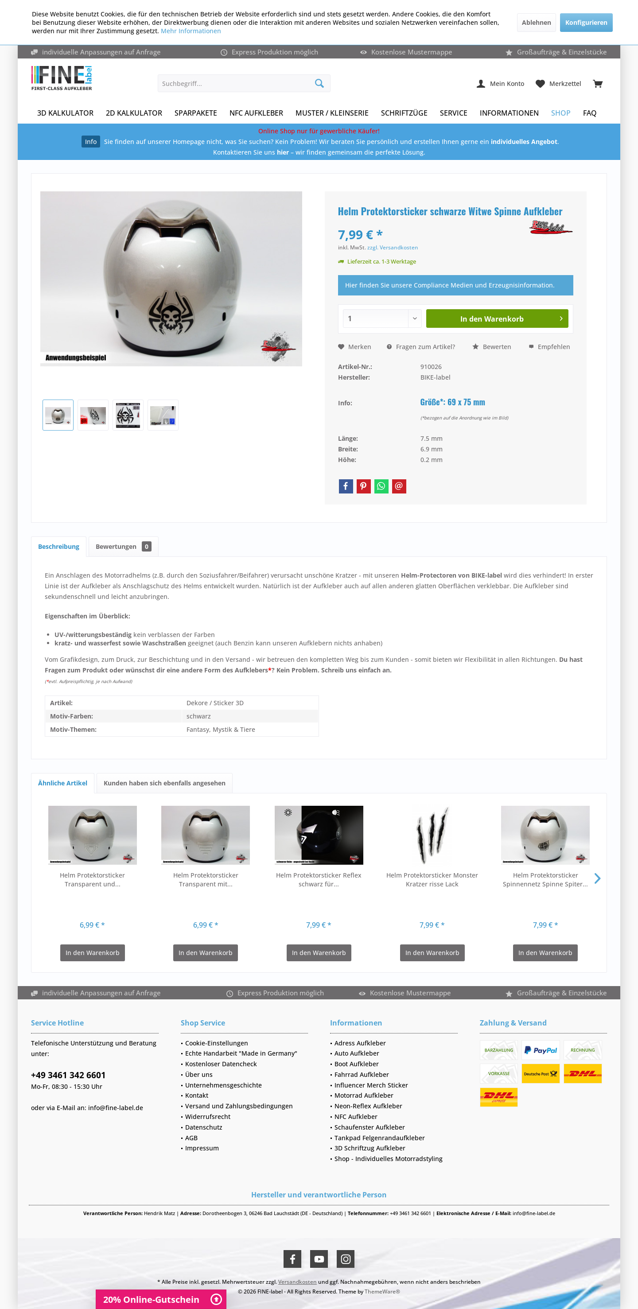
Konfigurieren (586, 22)
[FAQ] (590, 113)
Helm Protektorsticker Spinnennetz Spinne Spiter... (545, 879)
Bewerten (491, 346)
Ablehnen (536, 22)
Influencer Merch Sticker (371, 1085)
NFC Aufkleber (356, 1116)
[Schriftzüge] (404, 113)
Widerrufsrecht (207, 1116)
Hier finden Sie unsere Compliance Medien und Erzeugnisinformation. (450, 285)
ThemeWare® (382, 1291)
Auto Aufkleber (357, 1053)
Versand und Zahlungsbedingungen (239, 1106)
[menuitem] (597, 83)
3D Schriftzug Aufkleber (370, 1148)
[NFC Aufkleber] (256, 113)
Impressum (202, 1148)
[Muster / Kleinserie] (332, 113)
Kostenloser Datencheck (221, 1064)
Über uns (199, 1074)
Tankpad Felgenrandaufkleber (380, 1138)
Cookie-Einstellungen (216, 1043)
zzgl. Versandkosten (392, 247)
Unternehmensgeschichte (223, 1085)
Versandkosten (297, 1282)
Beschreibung (58, 546)
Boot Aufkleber (357, 1064)
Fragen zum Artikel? (421, 346)
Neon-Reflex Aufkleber (368, 1106)
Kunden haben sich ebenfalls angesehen (165, 783)
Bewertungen (124, 546)
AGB (191, 1138)
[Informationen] (509, 113)
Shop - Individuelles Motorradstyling (389, 1158)
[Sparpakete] (195, 113)
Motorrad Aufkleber (364, 1095)
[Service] (454, 113)
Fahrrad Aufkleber (362, 1074)
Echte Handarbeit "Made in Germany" (241, 1053)
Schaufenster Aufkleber (370, 1127)
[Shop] (561, 113)
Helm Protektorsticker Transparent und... (92, 879)
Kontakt (196, 1095)
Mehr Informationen (191, 31)
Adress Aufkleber (360, 1043)
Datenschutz (203, 1127)
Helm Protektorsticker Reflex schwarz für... (319, 879)
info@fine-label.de (115, 1107)
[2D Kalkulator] (134, 113)
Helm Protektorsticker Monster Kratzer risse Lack (432, 879)
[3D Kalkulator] (65, 113)
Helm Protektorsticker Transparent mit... (205, 879)
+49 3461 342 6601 (68, 1075)
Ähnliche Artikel (62, 783)
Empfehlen (549, 346)
